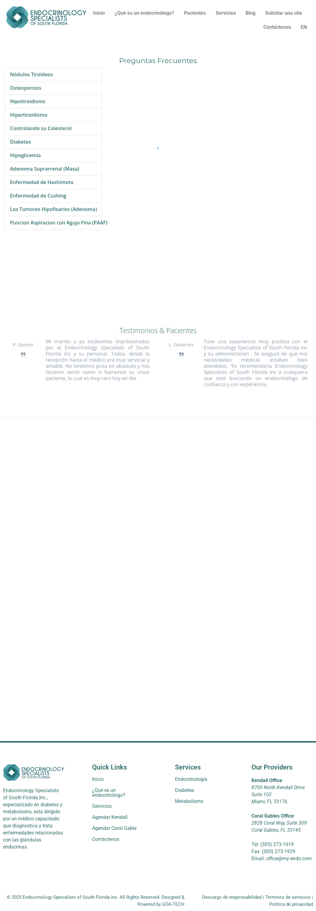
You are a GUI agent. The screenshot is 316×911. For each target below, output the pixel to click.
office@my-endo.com (289, 858)
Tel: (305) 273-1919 (272, 844)
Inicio (99, 13)
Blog (250, 13)
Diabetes (184, 790)
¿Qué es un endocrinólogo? (144, 13)
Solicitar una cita (283, 13)
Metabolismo (189, 801)
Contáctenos (277, 27)
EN (304, 27)
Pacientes (195, 13)
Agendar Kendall (110, 817)
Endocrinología (191, 779)
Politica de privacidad (291, 904)
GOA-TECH (173, 904)
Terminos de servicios (287, 897)
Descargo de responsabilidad (232, 897)
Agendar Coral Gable (114, 828)
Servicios (226, 13)
